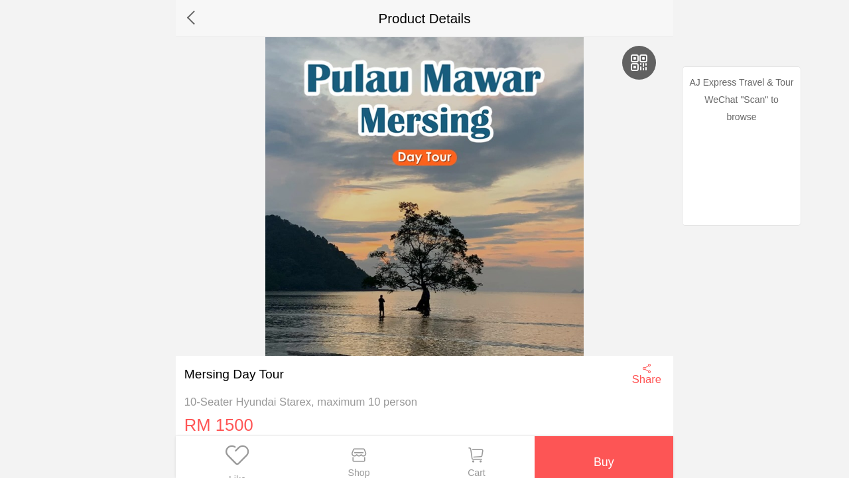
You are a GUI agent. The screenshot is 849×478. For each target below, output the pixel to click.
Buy (602, 456)
